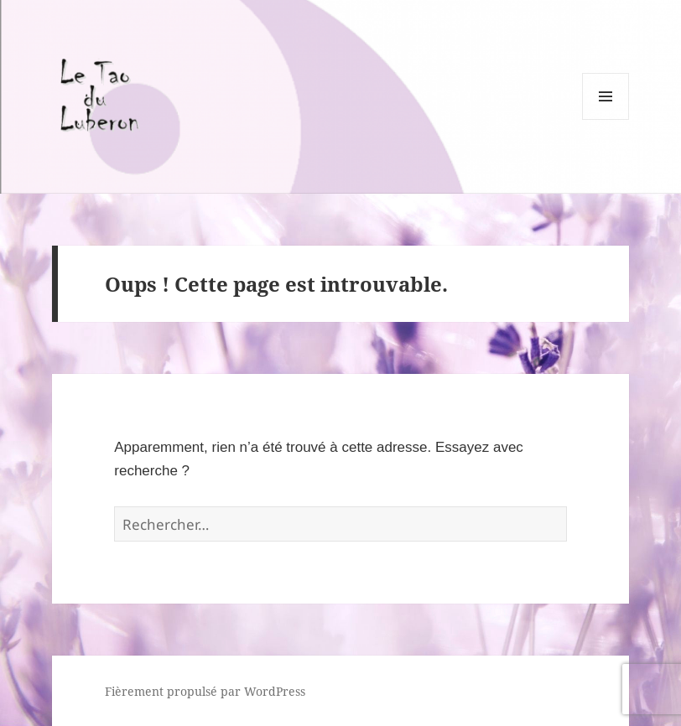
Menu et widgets (606, 119)
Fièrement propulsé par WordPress (205, 691)
